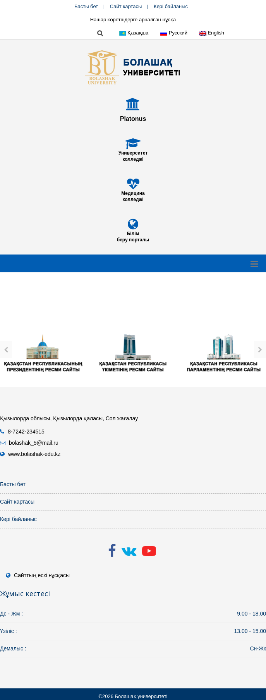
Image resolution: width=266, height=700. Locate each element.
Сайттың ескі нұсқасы (42, 575)
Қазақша (134, 33)
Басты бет (86, 6)
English (211, 33)
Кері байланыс (171, 6)
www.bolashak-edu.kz (34, 454)
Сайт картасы (126, 6)
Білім (133, 233)
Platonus (133, 118)
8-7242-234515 (26, 431)
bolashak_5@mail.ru (33, 443)
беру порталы (133, 240)
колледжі (132, 159)
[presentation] (6, 349)
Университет (133, 153)
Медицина (132, 193)
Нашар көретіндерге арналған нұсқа (133, 19)
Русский (173, 33)
